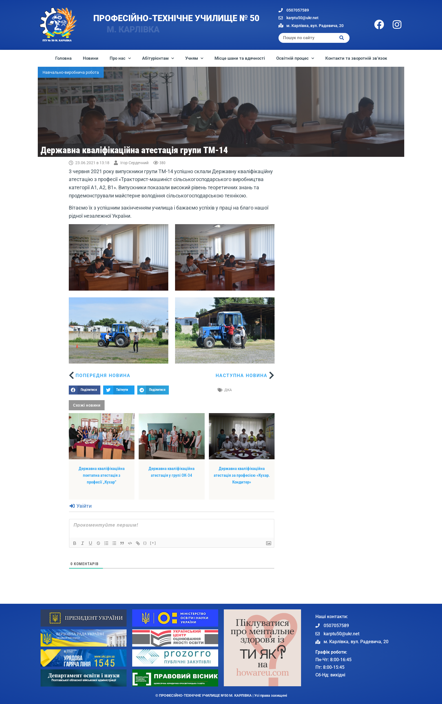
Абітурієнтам (158, 58)
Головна (63, 58)
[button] (84, 390)
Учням (194, 58)
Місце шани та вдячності (240, 58)
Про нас (120, 58)
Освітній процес (295, 58)
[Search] (341, 37)
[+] (153, 543)
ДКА (228, 390)
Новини (90, 58)
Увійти (81, 506)
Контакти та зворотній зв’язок (356, 58)
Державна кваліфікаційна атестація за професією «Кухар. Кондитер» (242, 475)
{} (145, 543)
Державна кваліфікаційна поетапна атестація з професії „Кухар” (102, 475)
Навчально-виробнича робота (71, 72)
